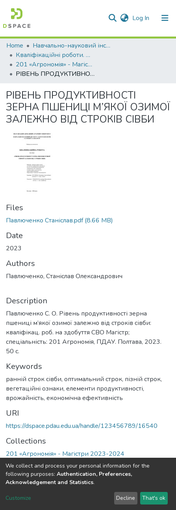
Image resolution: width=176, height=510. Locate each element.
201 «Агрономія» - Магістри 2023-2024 (55, 64)
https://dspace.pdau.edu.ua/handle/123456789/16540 (81, 426)
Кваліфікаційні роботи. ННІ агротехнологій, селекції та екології (55, 55)
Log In (141, 18)
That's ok (153, 498)
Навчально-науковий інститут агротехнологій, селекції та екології (72, 45)
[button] (124, 18)
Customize (18, 498)
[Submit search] (112, 18)
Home (14, 45)
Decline (125, 498)
